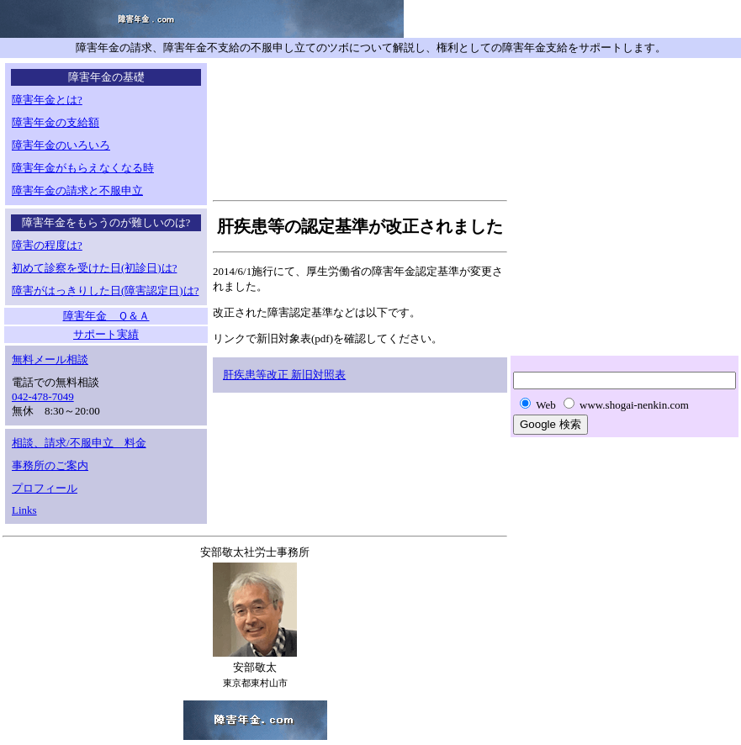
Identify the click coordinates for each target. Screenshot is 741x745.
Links (24, 510)
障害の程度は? (47, 245)
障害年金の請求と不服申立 (77, 190)
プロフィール (44, 488)
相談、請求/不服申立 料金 (79, 442)
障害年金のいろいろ (61, 145)
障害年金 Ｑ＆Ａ (106, 315)
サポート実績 (106, 334)
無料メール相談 (50, 359)
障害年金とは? (47, 99)
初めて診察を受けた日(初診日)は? (94, 268)
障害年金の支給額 (55, 122)
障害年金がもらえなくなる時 (83, 167)
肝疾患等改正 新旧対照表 (284, 374)
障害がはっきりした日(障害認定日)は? (105, 290)
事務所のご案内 (50, 465)
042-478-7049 (43, 396)
